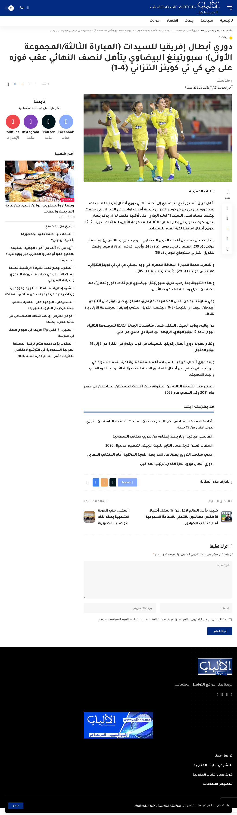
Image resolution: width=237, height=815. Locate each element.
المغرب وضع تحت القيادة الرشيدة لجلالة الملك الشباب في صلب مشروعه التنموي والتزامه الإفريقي (42, 276)
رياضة (223, 37)
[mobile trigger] (228, 8)
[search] (28, 8)
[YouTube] (222, 701)
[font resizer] (22, 8)
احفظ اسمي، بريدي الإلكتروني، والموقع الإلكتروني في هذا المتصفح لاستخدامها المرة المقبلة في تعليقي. (163, 625)
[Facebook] (66, 128)
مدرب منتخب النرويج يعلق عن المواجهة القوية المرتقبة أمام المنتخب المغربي (149, 455)
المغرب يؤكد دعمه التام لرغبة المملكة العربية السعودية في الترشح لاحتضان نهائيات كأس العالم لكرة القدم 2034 (44, 352)
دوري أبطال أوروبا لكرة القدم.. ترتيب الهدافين (176, 464)
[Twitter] (48, 128)
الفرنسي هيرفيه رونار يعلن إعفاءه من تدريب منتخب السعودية (162, 437)
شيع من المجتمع (58, 228)
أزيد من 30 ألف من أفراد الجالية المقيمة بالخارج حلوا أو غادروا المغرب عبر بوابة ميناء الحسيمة (39, 256)
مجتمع (67, 201)
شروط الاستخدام (140, 805)
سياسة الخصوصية (167, 805)
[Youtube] (13, 128)
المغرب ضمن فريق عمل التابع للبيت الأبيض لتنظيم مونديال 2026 (158, 446)
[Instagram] (30, 128)
